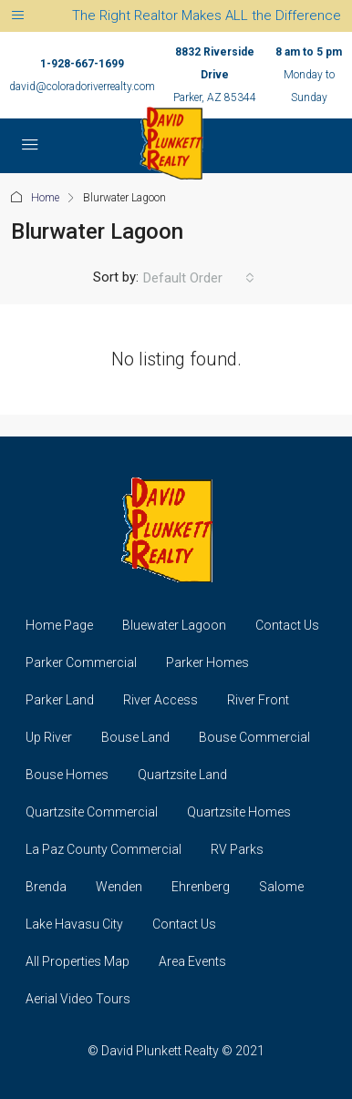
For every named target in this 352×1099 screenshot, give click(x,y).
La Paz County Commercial (103, 849)
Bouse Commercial (254, 737)
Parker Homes (207, 662)
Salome (281, 886)
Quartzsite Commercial (92, 812)
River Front (258, 700)
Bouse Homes (67, 774)
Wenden (119, 886)
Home (45, 197)
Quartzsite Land (182, 774)
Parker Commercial (81, 662)
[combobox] (198, 278)
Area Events (192, 961)
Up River (49, 737)
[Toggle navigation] (18, 16)
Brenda (46, 886)
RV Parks (237, 849)
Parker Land (60, 700)
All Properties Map (77, 961)
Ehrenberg (200, 886)
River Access (160, 700)
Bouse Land (135, 737)
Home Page (59, 625)
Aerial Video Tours (78, 998)
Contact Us (287, 625)
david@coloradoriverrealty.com (82, 86)
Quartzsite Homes (239, 812)
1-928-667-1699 (82, 63)
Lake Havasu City (74, 924)
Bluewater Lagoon (174, 625)
